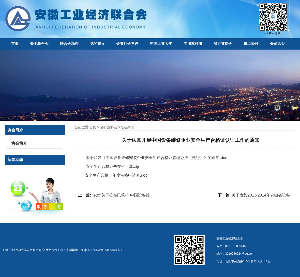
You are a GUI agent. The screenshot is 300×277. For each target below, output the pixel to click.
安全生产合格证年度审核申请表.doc (116, 175)
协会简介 (128, 127)
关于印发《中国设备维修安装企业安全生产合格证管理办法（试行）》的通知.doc (156, 158)
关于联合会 (39, 43)
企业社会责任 (127, 43)
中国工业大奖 (161, 43)
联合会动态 (69, 43)
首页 (14, 43)
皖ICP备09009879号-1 (107, 250)
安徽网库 (72, 250)
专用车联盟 (193, 43)
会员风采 (277, 43)
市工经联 (251, 43)
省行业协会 (223, 43)
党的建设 (97, 43)
